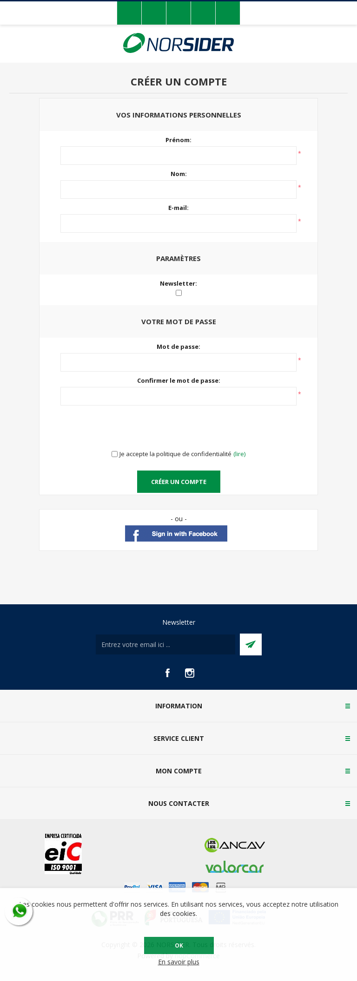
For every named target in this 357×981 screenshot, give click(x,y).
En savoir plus (178, 961)
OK (179, 945)
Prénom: (178, 140)
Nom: (179, 174)
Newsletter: (178, 283)
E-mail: (178, 207)
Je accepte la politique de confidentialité (175, 454)
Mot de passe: (178, 346)
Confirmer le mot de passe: (178, 380)
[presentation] (178, 428)
